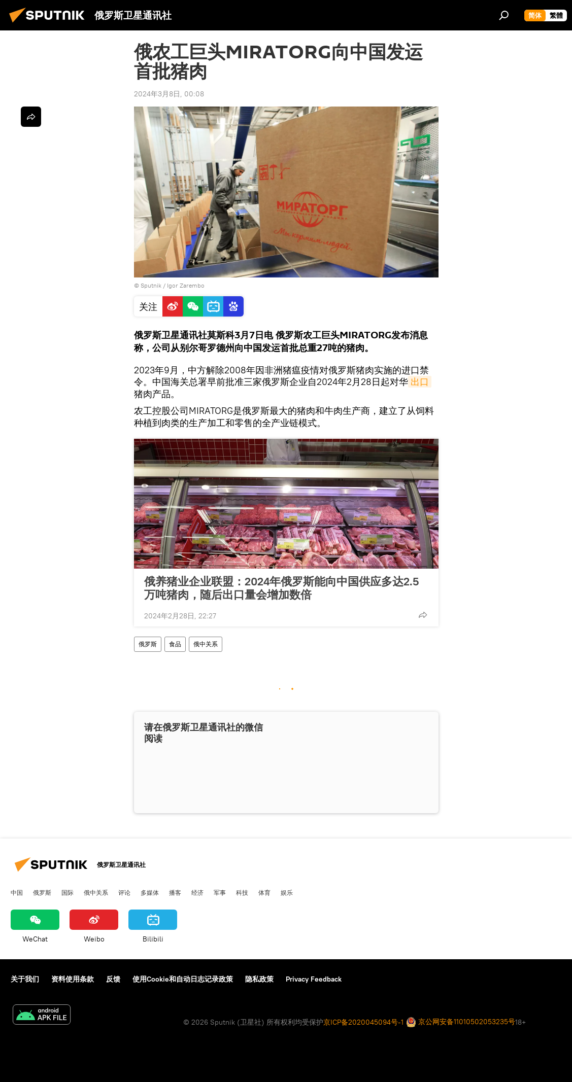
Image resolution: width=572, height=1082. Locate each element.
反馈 (113, 979)
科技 (242, 892)
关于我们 (25, 979)
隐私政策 (259, 979)
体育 (264, 892)
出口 (420, 382)
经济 (197, 892)
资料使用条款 (72, 979)
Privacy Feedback (314, 979)
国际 (67, 892)
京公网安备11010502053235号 (460, 1022)
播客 (175, 892)
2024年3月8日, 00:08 (169, 93)
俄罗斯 (148, 644)
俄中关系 (205, 644)
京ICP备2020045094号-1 (363, 1022)
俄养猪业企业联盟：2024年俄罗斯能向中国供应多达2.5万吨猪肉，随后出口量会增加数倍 (281, 588)
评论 (124, 892)
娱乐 (287, 892)
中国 (17, 892)
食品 (175, 644)
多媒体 (150, 892)
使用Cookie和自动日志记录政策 (182, 979)
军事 (220, 892)
